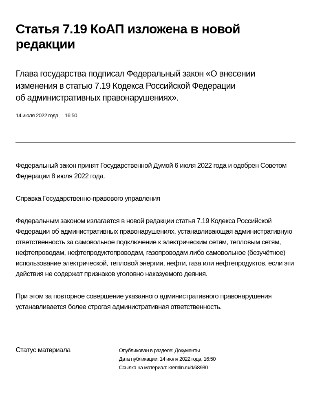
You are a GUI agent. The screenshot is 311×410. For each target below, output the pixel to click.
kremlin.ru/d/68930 (188, 367)
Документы (187, 350)
